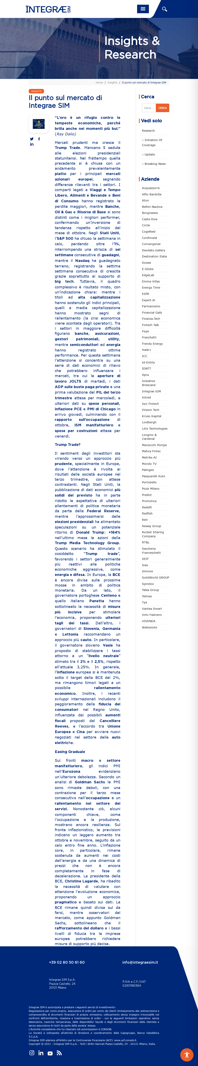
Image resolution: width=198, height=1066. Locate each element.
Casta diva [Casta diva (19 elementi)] (149, 219)
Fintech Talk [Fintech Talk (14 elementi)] (150, 325)
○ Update (148, 154)
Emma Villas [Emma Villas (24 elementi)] (151, 281)
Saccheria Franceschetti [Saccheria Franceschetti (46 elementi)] (151, 550)
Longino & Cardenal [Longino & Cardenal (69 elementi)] (149, 437)
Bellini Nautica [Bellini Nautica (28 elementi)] (152, 206)
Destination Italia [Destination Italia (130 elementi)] (154, 256)
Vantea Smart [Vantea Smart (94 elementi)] (152, 608)
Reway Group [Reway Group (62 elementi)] (151, 526)
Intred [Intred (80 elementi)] (146, 397)
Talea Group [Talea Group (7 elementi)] (150, 590)
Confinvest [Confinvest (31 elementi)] (149, 238)
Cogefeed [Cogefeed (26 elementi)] (148, 231)
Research (148, 130)
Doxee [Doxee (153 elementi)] (146, 262)
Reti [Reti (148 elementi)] (145, 519)
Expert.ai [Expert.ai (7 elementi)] (148, 300)
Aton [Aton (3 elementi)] (145, 200)
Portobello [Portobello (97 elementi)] (149, 482)
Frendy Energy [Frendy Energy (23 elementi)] (152, 343)
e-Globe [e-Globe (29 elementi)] (147, 269)
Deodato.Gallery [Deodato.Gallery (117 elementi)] (153, 250)
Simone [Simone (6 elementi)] (147, 571)
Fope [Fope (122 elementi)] (145, 331)
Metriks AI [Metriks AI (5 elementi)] (149, 457)
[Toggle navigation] (143, 9)
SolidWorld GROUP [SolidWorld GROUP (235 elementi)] (155, 577)
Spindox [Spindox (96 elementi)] (148, 584)
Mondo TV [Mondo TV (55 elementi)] (149, 463)
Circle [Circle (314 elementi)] (146, 225)
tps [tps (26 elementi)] (144, 602)
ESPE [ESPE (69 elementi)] (145, 294)
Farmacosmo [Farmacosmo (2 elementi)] (151, 306)
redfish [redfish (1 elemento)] (147, 513)
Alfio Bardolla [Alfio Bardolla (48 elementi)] (151, 194)
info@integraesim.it (140, 962)
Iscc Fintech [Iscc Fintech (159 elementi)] (150, 403)
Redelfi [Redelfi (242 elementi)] (147, 507)
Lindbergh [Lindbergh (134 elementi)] (149, 422)
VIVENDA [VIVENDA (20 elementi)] (148, 621)
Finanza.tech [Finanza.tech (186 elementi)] (151, 318)
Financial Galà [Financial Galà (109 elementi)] (152, 312)
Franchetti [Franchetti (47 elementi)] (149, 337)
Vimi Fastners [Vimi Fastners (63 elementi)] (152, 614)
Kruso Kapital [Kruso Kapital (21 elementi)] (151, 416)
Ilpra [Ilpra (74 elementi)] (145, 374)
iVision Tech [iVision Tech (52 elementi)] (150, 410)
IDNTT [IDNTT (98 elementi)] (146, 368)
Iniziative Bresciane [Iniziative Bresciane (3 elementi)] (149, 383)
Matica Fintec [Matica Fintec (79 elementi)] (151, 451)
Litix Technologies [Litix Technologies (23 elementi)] (154, 428)
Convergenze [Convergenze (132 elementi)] (151, 244)
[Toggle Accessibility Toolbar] (187, 1055)
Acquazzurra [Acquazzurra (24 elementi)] (151, 188)
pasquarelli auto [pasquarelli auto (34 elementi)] (153, 476)
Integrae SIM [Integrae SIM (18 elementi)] (151, 391)
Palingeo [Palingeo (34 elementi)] (148, 470)
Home (99, 82)
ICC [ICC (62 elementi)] (144, 356)
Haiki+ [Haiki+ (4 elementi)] (146, 349)
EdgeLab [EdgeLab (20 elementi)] (148, 275)
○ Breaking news (154, 163)
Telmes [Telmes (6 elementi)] (147, 596)
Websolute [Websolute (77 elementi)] (149, 627)
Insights (112, 82)
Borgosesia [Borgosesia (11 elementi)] (150, 213)
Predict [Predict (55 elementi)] (147, 495)
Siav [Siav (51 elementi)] (145, 565)
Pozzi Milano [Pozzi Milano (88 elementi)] (151, 488)
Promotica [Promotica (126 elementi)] (149, 501)
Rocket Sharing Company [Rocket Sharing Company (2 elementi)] (153, 534)
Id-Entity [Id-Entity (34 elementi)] (148, 362)
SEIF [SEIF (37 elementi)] (145, 558)
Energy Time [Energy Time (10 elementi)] (151, 287)
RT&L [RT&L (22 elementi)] (146, 542)
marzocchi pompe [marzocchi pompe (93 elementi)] (154, 445)
